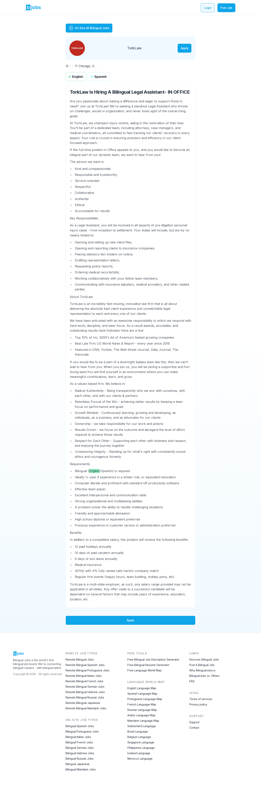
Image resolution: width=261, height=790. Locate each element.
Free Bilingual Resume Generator (148, 665)
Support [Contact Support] (194, 722)
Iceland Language (138, 753)
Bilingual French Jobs (79, 742)
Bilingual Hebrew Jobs (80, 753)
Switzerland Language (141, 726)
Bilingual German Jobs (80, 747)
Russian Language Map (142, 709)
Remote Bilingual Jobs (80, 659)
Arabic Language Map (141, 715)
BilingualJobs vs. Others (204, 675)
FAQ (191, 681)
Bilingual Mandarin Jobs (81, 769)
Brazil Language (137, 731)
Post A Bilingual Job (201, 665)
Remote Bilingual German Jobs (85, 686)
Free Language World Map (144, 670)
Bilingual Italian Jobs (78, 737)
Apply (184, 48)
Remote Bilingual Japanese (83, 702)
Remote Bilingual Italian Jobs (84, 675)
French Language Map (141, 704)
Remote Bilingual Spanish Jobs (85, 665)
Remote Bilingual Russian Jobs (85, 697)
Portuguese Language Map (144, 699)
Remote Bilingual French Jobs (84, 681)
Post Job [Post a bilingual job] (226, 7)
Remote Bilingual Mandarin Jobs (86, 708)
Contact (194, 727)
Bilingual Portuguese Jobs (82, 731)
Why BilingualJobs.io (202, 670)
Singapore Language (140, 742)
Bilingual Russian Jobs (80, 758)
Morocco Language (140, 758)
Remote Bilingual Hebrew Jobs (85, 692)
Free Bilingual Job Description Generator (153, 659)
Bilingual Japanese (78, 764)
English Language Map (141, 688)
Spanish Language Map (142, 693)
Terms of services (200, 699)
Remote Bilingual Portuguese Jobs (87, 670)
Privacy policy (198, 704)
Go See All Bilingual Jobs (89, 28)
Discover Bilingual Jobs (204, 659)
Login (208, 7)
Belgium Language (139, 737)
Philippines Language (141, 747)
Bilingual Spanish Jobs (80, 726)
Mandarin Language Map (143, 720)
